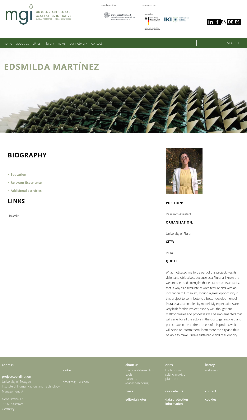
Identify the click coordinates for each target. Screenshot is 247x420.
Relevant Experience (26, 182)
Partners (131, 379)
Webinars (211, 370)
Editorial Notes (136, 399)
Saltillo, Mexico (175, 374)
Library (49, 43)
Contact (96, 43)
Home (8, 43)
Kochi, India (173, 370)
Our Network (78, 43)
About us (22, 43)
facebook (210, 22)
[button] (83, 174)
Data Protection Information (176, 401)
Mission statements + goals (139, 372)
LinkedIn (13, 216)
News (62, 43)
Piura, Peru (172, 379)
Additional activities (26, 191)
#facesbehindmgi (137, 383)
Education (18, 174)
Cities (37, 43)
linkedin (217, 22)
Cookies (210, 399)
